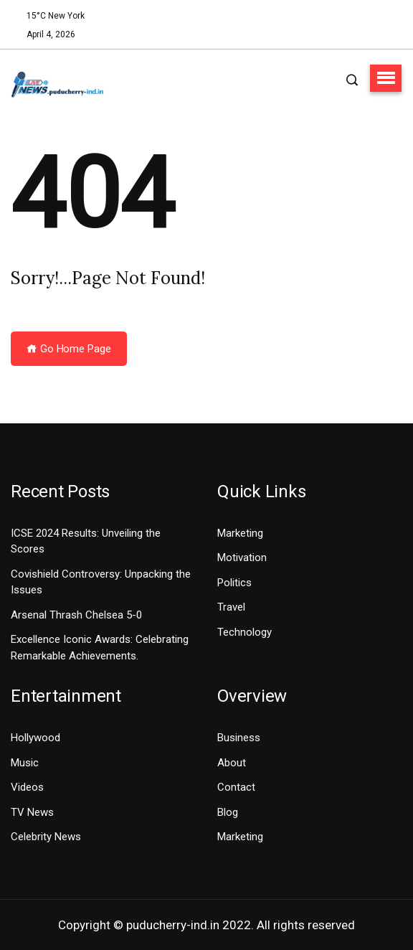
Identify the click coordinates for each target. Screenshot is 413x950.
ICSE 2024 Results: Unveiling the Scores (86, 541)
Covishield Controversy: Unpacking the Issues (101, 582)
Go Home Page (69, 348)
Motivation (242, 557)
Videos (27, 787)
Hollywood (35, 737)
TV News (32, 812)
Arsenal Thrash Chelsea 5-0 (76, 614)
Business (238, 737)
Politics (234, 582)
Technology (244, 632)
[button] (386, 78)
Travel (231, 607)
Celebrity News (46, 836)
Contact (236, 787)
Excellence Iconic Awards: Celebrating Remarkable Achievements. (100, 647)
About (231, 762)
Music (25, 762)
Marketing (240, 533)
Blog (227, 812)
